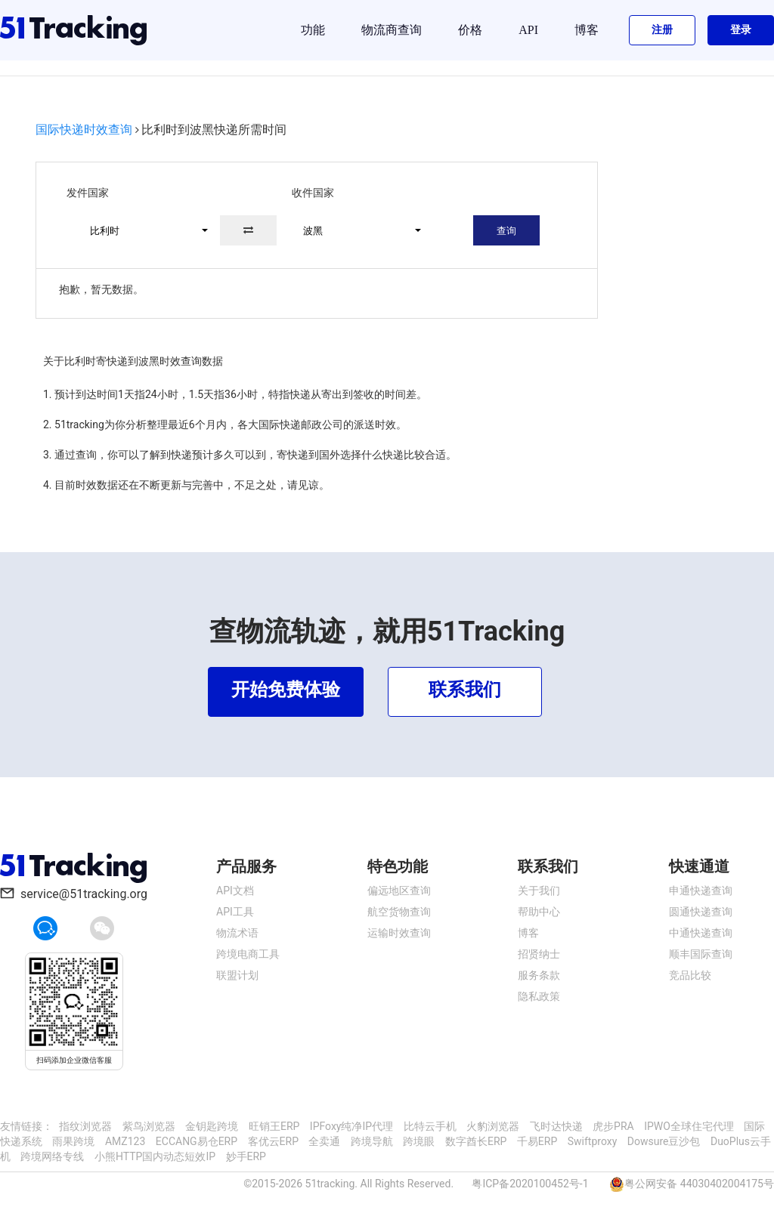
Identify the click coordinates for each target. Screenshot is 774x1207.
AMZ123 (125, 1141)
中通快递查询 (700, 933)
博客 (586, 29)
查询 (506, 230)
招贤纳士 (539, 954)
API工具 (235, 912)
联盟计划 (237, 975)
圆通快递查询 (700, 912)
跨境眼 (419, 1141)
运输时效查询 (399, 933)
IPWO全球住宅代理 (689, 1126)
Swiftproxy (593, 1141)
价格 (470, 29)
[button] (142, 230)
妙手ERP (246, 1156)
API (528, 29)
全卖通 (324, 1141)
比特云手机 (430, 1126)
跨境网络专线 (52, 1156)
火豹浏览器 (492, 1126)
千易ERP (537, 1141)
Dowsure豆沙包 (664, 1141)
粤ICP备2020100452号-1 (530, 1184)
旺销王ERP (274, 1126)
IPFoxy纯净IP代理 (351, 1126)
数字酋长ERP (475, 1141)
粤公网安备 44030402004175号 (699, 1184)
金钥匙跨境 (211, 1126)
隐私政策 (539, 996)
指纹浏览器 (85, 1126)
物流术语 (237, 933)
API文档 (235, 890)
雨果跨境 (73, 1141)
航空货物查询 (399, 912)
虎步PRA (613, 1126)
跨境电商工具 (248, 954)
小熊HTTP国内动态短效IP (154, 1156)
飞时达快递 (556, 1126)
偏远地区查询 (399, 890)
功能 (313, 29)
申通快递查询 (700, 890)
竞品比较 (690, 975)
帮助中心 (539, 912)
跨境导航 (372, 1141)
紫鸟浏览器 (148, 1126)
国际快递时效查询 (84, 129)
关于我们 (539, 890)
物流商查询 (391, 29)
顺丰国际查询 (700, 954)
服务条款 (539, 975)
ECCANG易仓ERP (196, 1141)
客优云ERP (273, 1141)
